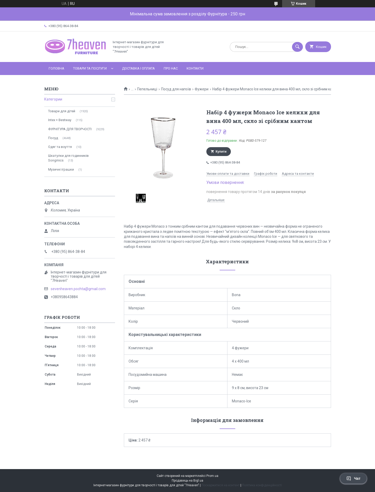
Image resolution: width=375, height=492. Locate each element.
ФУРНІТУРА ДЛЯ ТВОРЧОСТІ (70, 129)
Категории (53, 99)
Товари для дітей (61, 111)
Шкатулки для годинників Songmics (68, 158)
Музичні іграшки (61, 169)
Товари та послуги (90, 68)
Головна (56, 68)
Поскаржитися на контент (220, 485)
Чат (353, 478)
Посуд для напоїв (176, 89)
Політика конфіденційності (262, 485)
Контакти (195, 68)
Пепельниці (147, 89)
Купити (221, 151)
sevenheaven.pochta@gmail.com (78, 289)
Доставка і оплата (138, 68)
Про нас (171, 68)
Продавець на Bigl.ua (187, 480)
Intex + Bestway (59, 120)
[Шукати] (297, 47)
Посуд (53, 138)
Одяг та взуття (60, 147)
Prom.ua (212, 476)
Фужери (201, 89)
